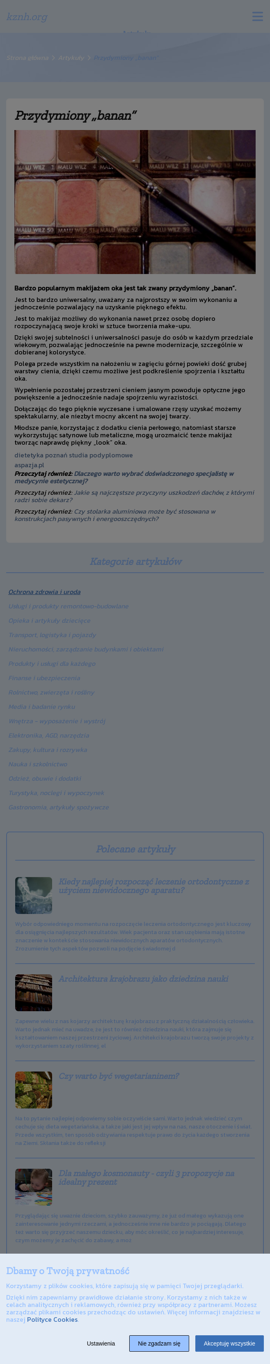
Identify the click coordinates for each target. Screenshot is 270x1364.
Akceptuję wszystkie (229, 1343)
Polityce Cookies (52, 1319)
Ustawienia (101, 1343)
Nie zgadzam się (159, 1343)
